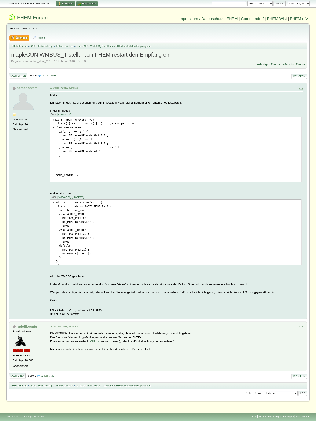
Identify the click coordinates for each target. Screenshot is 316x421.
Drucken (299, 76)
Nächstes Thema (293, 64)
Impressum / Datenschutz (201, 19)
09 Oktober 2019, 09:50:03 (64, 326)
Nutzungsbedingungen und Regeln (276, 416)
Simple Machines (35, 416)
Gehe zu (250, 393)
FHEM (232, 19)
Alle (53, 75)
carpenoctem (27, 88)
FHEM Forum (32, 17)
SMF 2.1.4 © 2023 (15, 416)
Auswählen (64, 114)
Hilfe (254, 416)
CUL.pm (95, 341)
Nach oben (17, 375)
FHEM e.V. (299, 19)
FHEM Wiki (277, 19)
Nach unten (18, 76)
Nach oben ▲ (303, 416)
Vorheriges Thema (268, 64)
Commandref (252, 19)
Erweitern (78, 197)
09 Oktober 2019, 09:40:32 (64, 88)
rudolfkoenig (26, 326)
